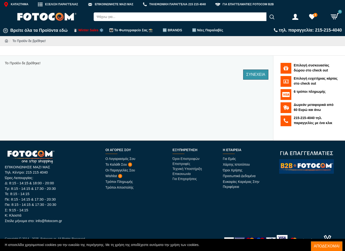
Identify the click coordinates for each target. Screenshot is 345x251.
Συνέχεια (255, 74)
